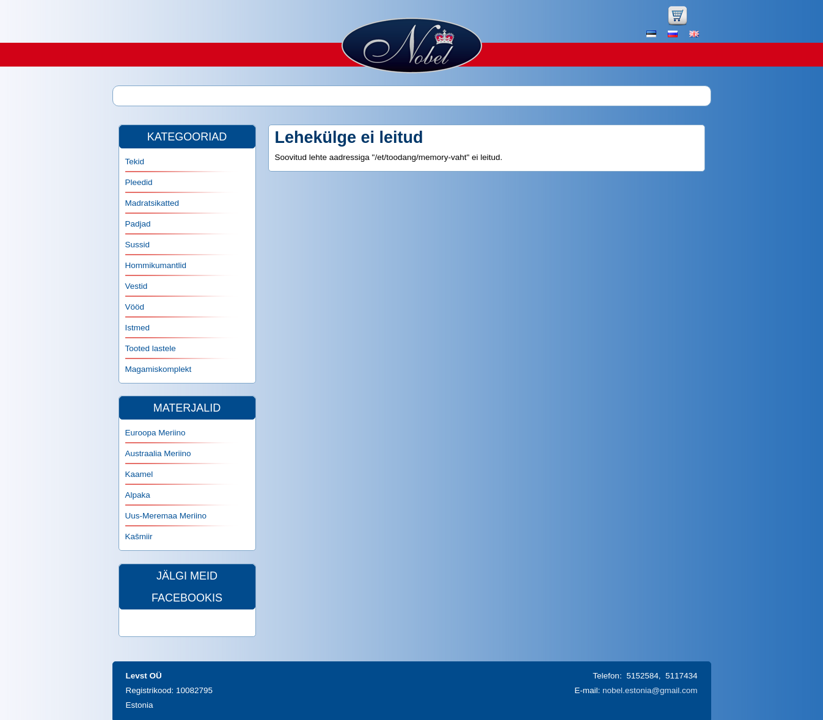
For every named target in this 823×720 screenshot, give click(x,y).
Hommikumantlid (156, 265)
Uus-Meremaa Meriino (166, 515)
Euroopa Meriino (155, 432)
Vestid (136, 286)
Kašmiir (139, 536)
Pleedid (139, 182)
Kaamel (139, 474)
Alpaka (137, 495)
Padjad (138, 223)
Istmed (137, 327)
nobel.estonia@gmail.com (650, 690)
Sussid (137, 244)
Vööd (135, 306)
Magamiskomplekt (158, 369)
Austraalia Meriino (158, 453)
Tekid (135, 161)
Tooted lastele (150, 348)
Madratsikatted (152, 203)
